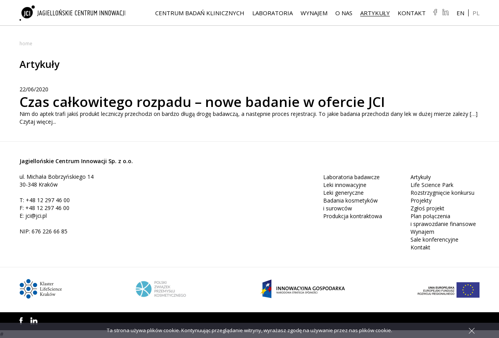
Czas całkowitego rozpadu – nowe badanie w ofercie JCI (205, 101)
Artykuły (375, 12)
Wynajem (314, 12)
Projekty (421, 200)
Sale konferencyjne (434, 239)
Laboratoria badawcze (351, 177)
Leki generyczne (343, 192)
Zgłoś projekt (427, 208)
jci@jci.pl (36, 215)
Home (25, 43)
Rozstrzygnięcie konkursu (442, 192)
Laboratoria (272, 12)
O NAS (343, 12)
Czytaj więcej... (37, 121)
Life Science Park (432, 185)
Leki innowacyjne (344, 185)
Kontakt (412, 12)
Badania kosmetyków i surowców (350, 204)
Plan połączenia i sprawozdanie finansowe (443, 220)
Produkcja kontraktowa (352, 216)
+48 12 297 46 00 (48, 200)
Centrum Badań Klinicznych (199, 12)
